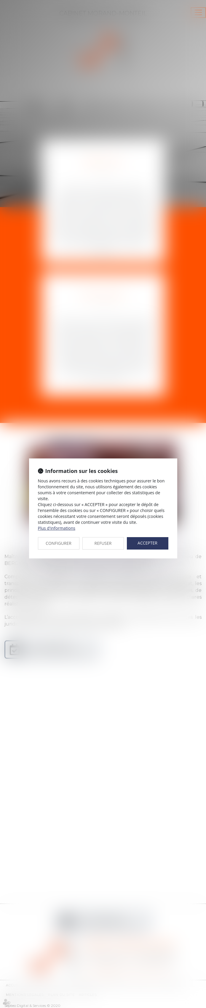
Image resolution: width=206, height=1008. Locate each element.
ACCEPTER (147, 543)
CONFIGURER (58, 543)
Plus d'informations (56, 528)
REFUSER (103, 543)
